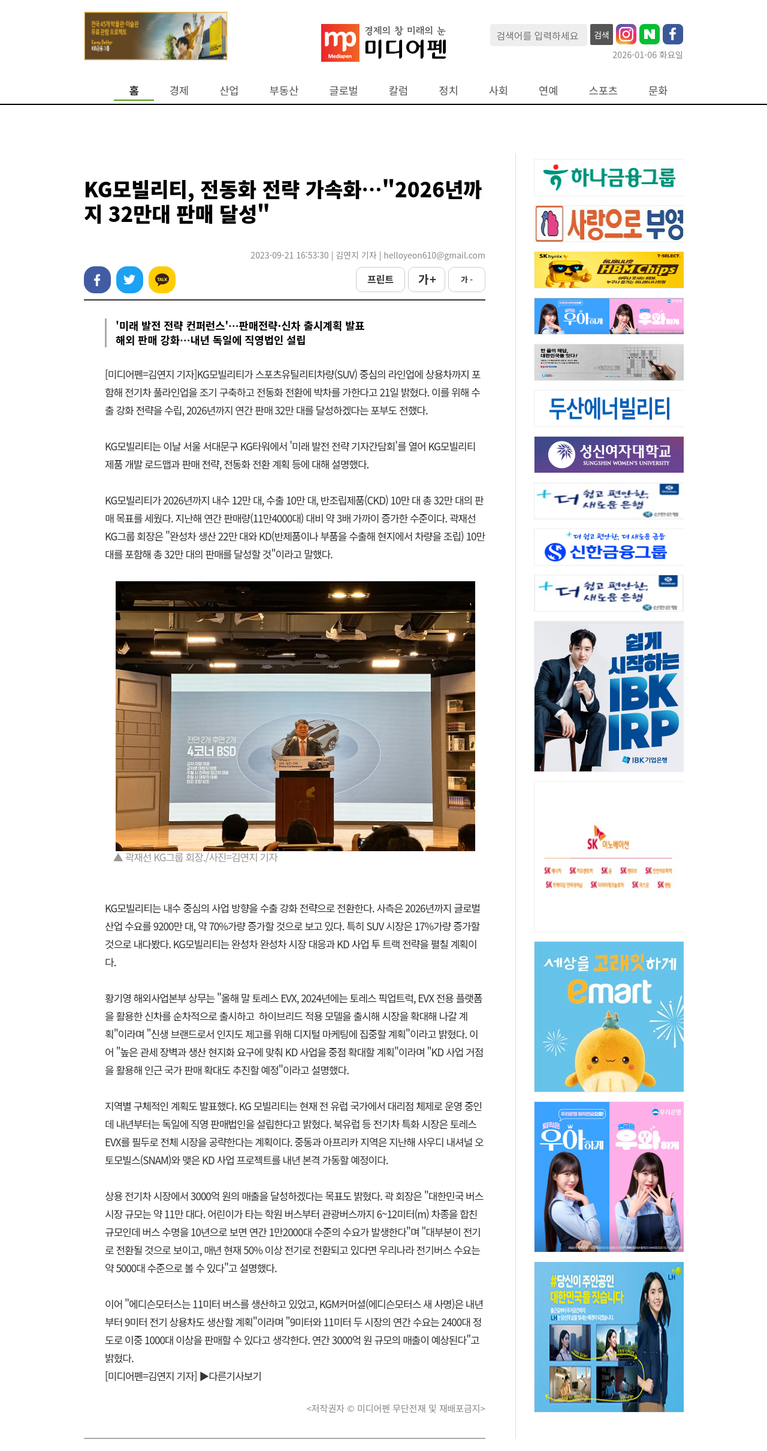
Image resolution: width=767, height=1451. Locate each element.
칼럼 (398, 90)
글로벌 (343, 90)
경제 (179, 90)
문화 (658, 90)
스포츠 (603, 90)
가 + (426, 279)
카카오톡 (162, 279)
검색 (601, 35)
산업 (228, 90)
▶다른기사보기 (230, 1375)
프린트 (380, 279)
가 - (467, 279)
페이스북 (97, 279)
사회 (498, 90)
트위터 (129, 279)
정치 (448, 90)
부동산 (284, 90)
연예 (548, 90)
